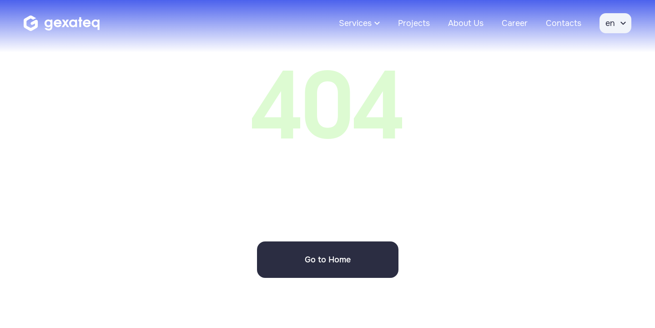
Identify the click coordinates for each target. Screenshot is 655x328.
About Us (466, 23)
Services (355, 23)
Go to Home (328, 260)
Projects (414, 23)
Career (515, 23)
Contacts (563, 23)
